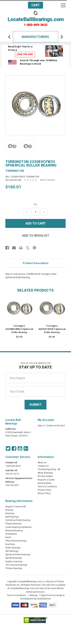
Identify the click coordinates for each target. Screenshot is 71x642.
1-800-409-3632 (35, 24)
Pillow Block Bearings (16, 541)
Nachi (8, 537)
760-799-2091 (12, 485)
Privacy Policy (44, 490)
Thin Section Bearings (16, 565)
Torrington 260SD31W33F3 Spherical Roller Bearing (52, 329)
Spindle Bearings (13, 558)
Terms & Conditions (47, 486)
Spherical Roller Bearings (17, 554)
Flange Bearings (13, 523)
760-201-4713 (12, 474)
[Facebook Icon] (14, 448)
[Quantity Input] (36, 212)
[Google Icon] (26, 448)
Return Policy (44, 493)
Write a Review (47, 180)
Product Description (35, 263)
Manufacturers (35, 37)
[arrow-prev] (9, 36)
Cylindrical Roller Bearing (17, 520)
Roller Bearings (13, 547)
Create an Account (55, 425)
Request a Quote (46, 480)
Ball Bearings (12, 517)
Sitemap (33, 595)
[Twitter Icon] (8, 448)
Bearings (9, 513)
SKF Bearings (11, 551)
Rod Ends (10, 544)
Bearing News (44, 483)
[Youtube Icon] (20, 448)
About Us (42, 462)
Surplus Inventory (13, 561)
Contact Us (43, 466)
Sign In (41, 425)
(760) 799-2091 (25, 54)
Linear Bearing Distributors (18, 527)
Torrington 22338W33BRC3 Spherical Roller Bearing (19, 329)
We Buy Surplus (45, 476)
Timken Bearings (13, 568)
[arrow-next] (61, 36)
